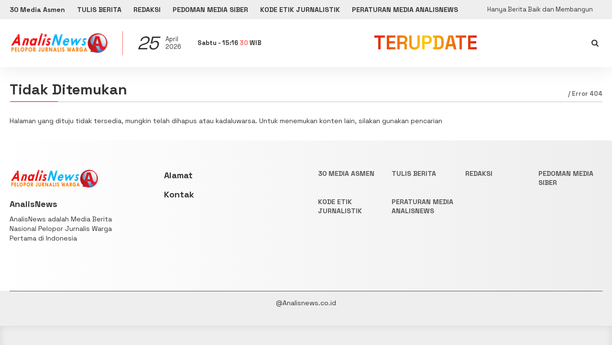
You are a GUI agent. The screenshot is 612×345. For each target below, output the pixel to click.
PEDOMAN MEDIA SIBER (210, 9)
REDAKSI (147, 9)
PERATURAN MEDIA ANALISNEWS (405, 9)
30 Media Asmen (37, 9)
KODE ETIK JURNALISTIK (300, 9)
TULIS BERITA (99, 9)
